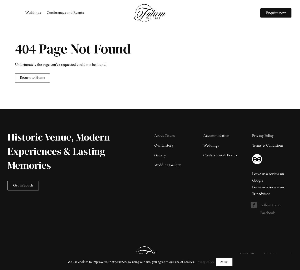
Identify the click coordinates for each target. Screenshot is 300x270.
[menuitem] (33, 13)
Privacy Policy (205, 262)
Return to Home (32, 78)
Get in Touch (23, 186)
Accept (224, 261)
